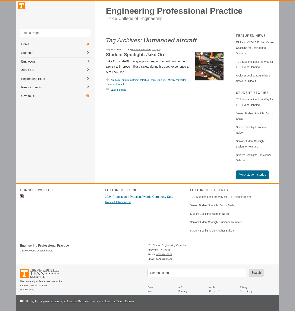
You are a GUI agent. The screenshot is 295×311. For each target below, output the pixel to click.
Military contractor (177, 80)
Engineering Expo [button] (55, 88)
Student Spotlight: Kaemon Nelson (210, 213)
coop (153, 80)
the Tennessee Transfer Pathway (117, 301)
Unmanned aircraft (115, 84)
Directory (182, 291)
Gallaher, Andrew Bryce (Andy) (146, 49)
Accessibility (246, 291)
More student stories (252, 174)
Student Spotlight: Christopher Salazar (212, 230)
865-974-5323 (164, 254)
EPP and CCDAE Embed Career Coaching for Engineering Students (255, 48)
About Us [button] (55, 79)
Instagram (22, 196)
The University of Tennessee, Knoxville (55, 17)
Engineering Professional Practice (174, 11)
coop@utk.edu (164, 259)
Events (151, 287)
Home (25, 53)
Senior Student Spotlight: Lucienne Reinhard (216, 222)
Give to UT (28, 105)
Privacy (243, 287)
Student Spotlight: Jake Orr (135, 54)
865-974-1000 (27, 289)
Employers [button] (55, 71)
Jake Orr (161, 80)
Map (150, 291)
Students (55, 62)
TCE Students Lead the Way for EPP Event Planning (221, 196)
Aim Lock (115, 80)
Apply (212, 287)
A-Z (180, 287)
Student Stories (118, 90)
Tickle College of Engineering (134, 18)
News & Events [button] (55, 96)
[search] (55, 42)
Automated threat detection (135, 80)
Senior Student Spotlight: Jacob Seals (212, 205)
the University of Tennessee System (68, 301)
